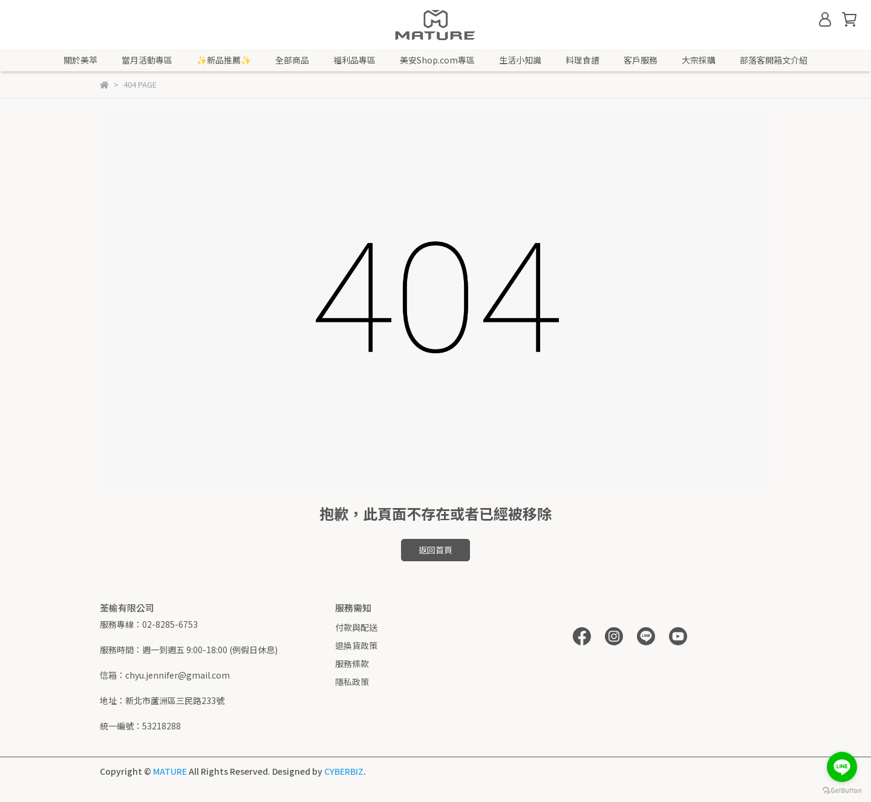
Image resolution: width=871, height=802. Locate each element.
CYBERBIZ (344, 771)
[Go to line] (842, 767)
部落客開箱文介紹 (773, 60)
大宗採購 (699, 60)
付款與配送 (356, 627)
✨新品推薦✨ (224, 60)
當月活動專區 (147, 60)
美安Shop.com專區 (437, 60)
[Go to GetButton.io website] (842, 790)
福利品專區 (354, 60)
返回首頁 (435, 550)
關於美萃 (80, 60)
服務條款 (352, 663)
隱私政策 (352, 682)
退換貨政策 (356, 645)
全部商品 (292, 60)
